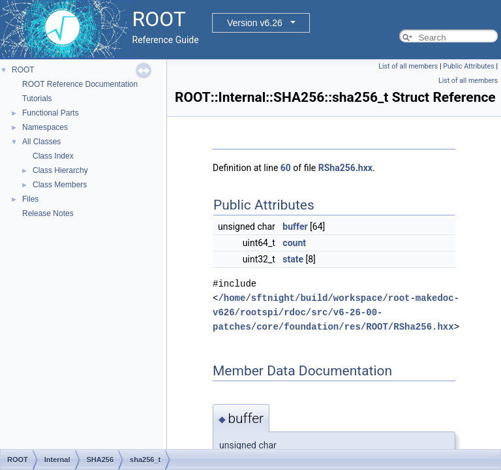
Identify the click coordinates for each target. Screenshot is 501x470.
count (294, 243)
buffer (294, 226)
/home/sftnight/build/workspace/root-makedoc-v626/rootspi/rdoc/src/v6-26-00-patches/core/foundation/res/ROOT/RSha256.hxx (336, 312)
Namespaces (45, 127)
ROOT (23, 69)
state (292, 259)
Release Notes (48, 213)
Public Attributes (468, 66)
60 (286, 168)
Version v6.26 (254, 23)
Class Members (60, 184)
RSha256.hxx (345, 168)
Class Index (53, 156)
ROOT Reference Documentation (80, 84)
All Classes (41, 141)
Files (30, 199)
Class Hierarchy (60, 170)
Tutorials (37, 98)
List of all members (408, 66)
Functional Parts (50, 113)
